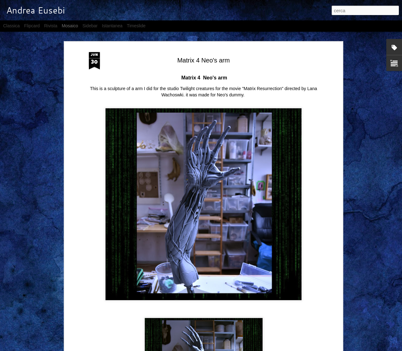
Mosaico (70, 25)
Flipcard (32, 25)
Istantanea (112, 25)
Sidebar (89, 25)
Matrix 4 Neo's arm (203, 60)
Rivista (50, 25)
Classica (11, 25)
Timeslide (136, 25)
